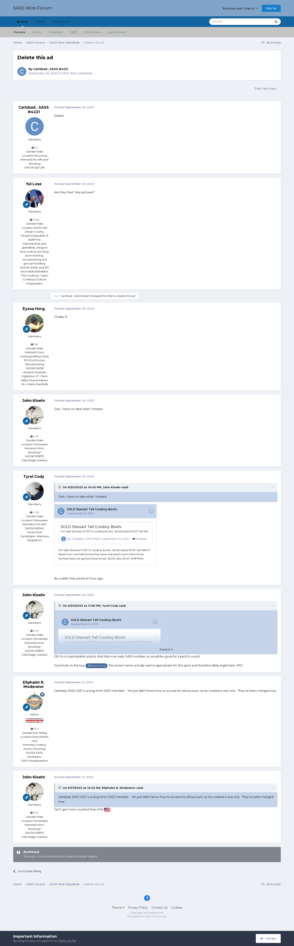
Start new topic (265, 88)
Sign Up (271, 8)
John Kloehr (33, 400)
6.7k (34, 436)
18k (34, 344)
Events (37, 32)
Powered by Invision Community (147, 916)
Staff (73, 32)
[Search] (230, 21)
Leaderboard (116, 32)
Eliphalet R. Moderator (34, 684)
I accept (268, 938)
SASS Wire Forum (32, 8)
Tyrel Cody (33, 476)
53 (34, 147)
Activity (40, 21)
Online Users (92, 32)
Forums (19, 32)
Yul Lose (34, 184)
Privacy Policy (138, 907)
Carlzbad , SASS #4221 (50, 69)
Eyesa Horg (34, 308)
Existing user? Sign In (240, 8)
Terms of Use (67, 940)
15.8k (34, 219)
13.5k (34, 512)
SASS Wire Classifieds (77, 73)
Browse (22, 23)
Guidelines (56, 32)
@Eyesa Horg (96, 665)
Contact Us (159, 907)
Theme (118, 907)
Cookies (176, 907)
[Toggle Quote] (60, 487)
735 (34, 728)
